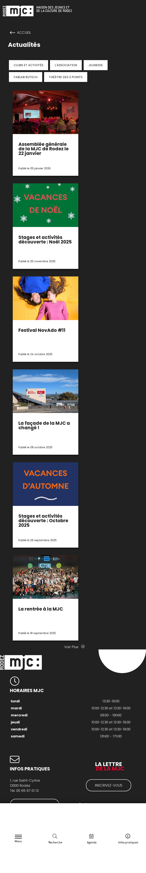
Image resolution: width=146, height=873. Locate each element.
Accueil (24, 32)
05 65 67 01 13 (27, 790)
